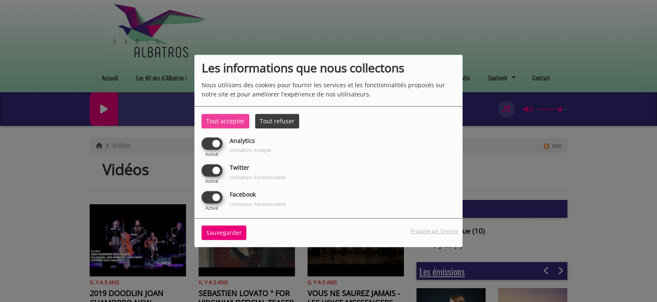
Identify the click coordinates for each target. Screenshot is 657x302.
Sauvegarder (224, 233)
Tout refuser (277, 121)
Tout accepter (225, 121)
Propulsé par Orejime (434, 231)
